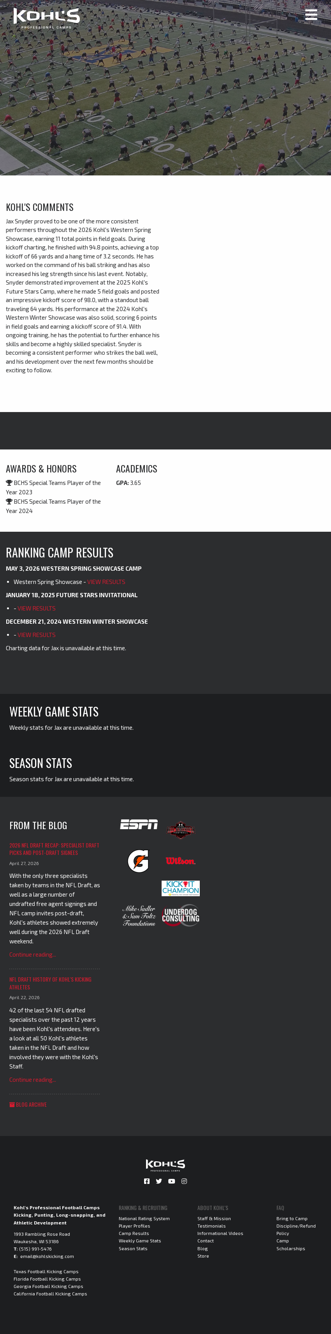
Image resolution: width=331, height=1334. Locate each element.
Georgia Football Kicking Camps (48, 1286)
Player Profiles (134, 1225)
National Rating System (144, 1218)
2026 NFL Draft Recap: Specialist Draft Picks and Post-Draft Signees (54, 849)
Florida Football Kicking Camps (47, 1278)
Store (203, 1255)
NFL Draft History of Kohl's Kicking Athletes (50, 983)
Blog (202, 1248)
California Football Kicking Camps (50, 1293)
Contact (205, 1240)
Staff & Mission (214, 1218)
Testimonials (211, 1225)
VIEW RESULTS (106, 581)
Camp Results (134, 1233)
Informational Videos (220, 1233)
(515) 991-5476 (35, 1248)
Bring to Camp (292, 1218)
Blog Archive (28, 1104)
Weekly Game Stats (140, 1240)
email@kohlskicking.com (47, 1256)
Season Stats (133, 1248)
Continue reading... (32, 954)
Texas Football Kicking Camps (46, 1271)
